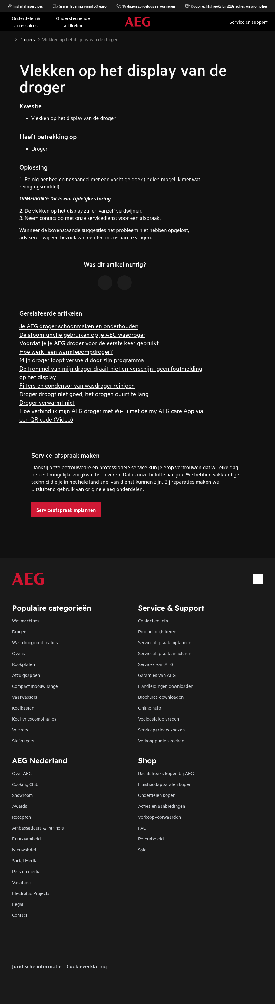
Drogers (20, 631)
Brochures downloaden (161, 697)
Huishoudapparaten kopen (164, 784)
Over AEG (22, 773)
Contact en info (153, 620)
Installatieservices (25, 6)
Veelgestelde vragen (158, 718)
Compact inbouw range (35, 686)
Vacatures (22, 882)
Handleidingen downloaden (165, 686)
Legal (17, 904)
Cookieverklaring (86, 966)
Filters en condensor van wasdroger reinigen (77, 385)
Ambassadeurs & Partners (38, 827)
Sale (142, 849)
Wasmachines (25, 620)
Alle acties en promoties (245, 6)
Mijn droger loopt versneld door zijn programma (81, 359)
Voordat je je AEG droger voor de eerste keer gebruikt (89, 342)
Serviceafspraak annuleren (164, 653)
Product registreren (157, 631)
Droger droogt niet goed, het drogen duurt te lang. (84, 393)
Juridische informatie (36, 966)
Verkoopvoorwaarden (159, 817)
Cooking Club (25, 784)
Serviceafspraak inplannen (164, 642)
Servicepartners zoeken (161, 729)
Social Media (25, 860)
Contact (19, 915)
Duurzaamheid (26, 838)
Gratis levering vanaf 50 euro (80, 6)
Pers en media (26, 871)
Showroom (22, 795)
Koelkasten (23, 708)
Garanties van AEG (157, 675)
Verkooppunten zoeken (161, 740)
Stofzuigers (23, 740)
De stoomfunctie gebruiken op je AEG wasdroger (82, 334)
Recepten (21, 817)
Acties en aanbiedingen (161, 806)
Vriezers (20, 729)
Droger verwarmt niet (47, 402)
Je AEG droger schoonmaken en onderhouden (78, 326)
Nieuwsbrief (24, 849)
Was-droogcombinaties (35, 642)
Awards (19, 806)
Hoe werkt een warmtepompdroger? (66, 351)
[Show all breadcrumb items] (9, 38)
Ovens (18, 653)
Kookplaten (23, 664)
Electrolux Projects (30, 893)
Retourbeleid (151, 838)
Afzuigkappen (26, 675)
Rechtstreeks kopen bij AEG (166, 773)
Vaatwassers (24, 697)
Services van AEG (155, 664)
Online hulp (149, 708)
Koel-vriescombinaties (34, 718)
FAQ (142, 827)
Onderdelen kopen (156, 795)
